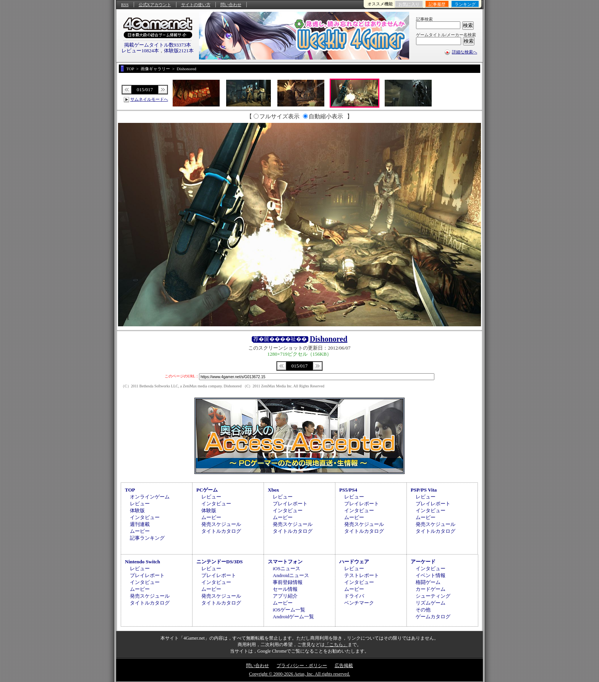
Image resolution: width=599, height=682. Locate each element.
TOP (130, 490)
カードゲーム (430, 589)
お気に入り (408, 4)
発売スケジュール (221, 524)
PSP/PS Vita (424, 490)
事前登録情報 (288, 582)
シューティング (433, 596)
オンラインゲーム (150, 497)
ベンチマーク (359, 603)
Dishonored (329, 339)
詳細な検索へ (464, 52)
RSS (125, 4)
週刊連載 (140, 524)
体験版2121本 (179, 50)
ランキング (465, 4)
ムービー (140, 531)
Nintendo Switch (142, 561)
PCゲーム (207, 490)
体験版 (137, 510)
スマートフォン (285, 561)
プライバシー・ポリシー (302, 665)
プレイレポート (290, 503)
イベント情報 (430, 575)
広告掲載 (344, 665)
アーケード (423, 561)
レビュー (140, 503)
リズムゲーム (430, 603)
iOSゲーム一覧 (289, 610)
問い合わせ (230, 4)
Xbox (273, 490)
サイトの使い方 (195, 4)
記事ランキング (147, 538)
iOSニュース (286, 568)
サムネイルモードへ (149, 99)
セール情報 (285, 589)
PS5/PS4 (348, 490)
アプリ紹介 (285, 596)
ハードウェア (354, 561)
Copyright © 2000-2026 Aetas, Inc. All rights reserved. (299, 674)
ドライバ (354, 596)
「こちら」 (336, 644)
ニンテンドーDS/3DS (219, 561)
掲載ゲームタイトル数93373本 (157, 45)
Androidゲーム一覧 (293, 616)
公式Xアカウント (155, 4)
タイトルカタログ (221, 531)
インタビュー (145, 517)
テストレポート (361, 575)
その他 (423, 610)
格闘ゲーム (428, 582)
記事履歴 (437, 4)
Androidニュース (291, 575)
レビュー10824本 (140, 50)
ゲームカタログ (433, 616)
